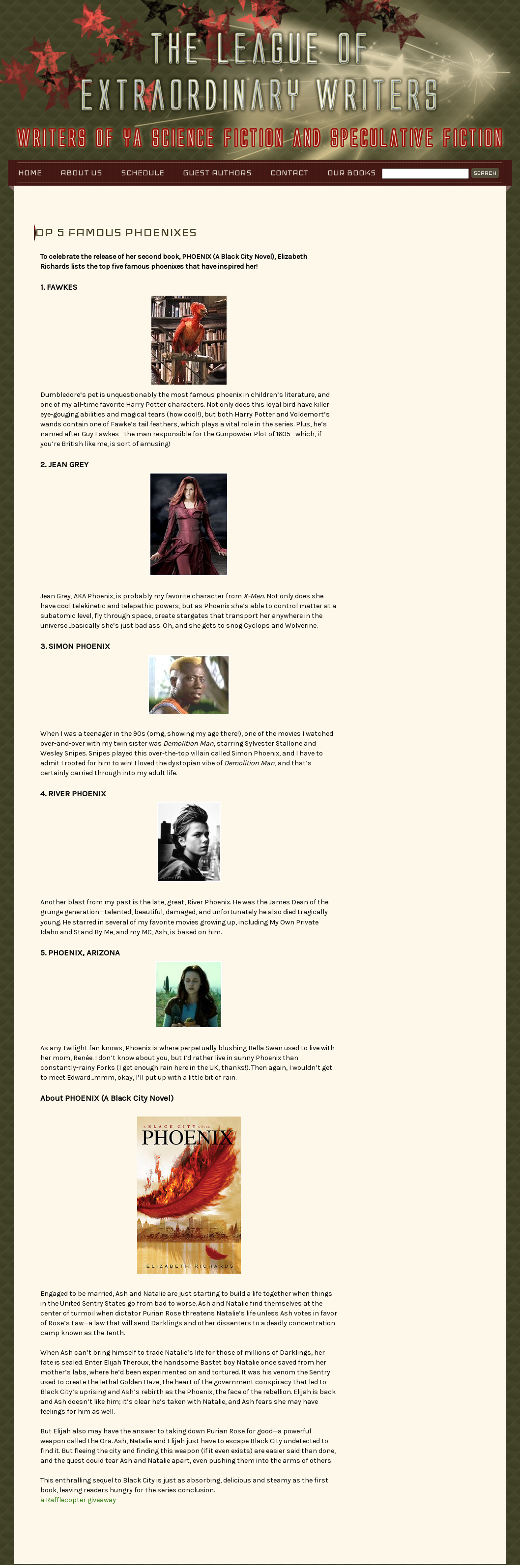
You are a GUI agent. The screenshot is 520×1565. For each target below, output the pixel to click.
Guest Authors (217, 173)
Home (30, 173)
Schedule (142, 173)
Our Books (351, 173)
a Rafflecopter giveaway (78, 1500)
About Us (81, 173)
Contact (289, 173)
